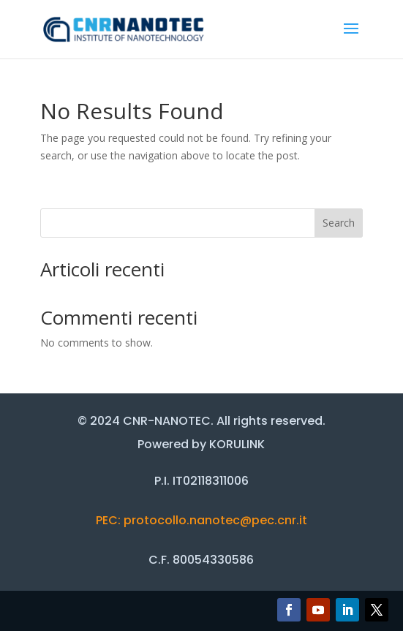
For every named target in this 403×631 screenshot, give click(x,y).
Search (339, 223)
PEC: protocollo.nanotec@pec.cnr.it (201, 520)
